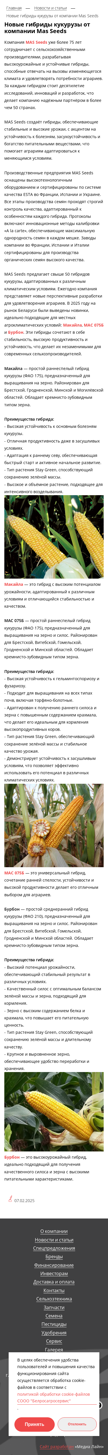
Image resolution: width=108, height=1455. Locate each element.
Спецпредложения (54, 1248)
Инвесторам (54, 1273)
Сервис (54, 1341)
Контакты (54, 1290)
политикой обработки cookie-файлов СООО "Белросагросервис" (53, 1397)
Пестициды (54, 1324)
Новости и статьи (54, 1240)
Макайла (72, 325)
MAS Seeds (36, 42)
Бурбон (15, 332)
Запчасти (54, 1307)
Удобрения (54, 1333)
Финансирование (54, 1265)
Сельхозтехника (54, 1299)
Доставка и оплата (54, 1282)
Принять (34, 1424)
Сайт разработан (57, 1446)
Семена (54, 1316)
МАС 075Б (94, 325)
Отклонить (77, 1424)
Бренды (54, 1256)
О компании (54, 1231)
